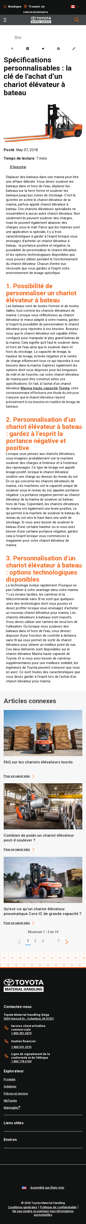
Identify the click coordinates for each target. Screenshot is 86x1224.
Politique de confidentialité (58, 1207)
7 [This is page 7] (58, 941)
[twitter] (43, 48)
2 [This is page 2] (35, 941)
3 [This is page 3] (43, 941)
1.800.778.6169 (21, 1061)
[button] (19, 942)
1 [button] (28, 941)
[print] (58, 48)
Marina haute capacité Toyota (45, 388)
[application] (43, 744)
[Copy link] (73, 48)
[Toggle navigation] (5, 20)
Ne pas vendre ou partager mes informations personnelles (43, 1212)
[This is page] (66, 942)
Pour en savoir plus (17, 776)
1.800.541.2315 (21, 1047)
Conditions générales (22, 1207)
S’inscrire (18, 167)
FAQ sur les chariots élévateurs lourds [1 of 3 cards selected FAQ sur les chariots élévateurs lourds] (38, 762)
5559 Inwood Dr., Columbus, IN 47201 (29, 1018)
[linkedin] (27, 48)
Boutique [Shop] (14, 6)
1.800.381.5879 (21, 1033)
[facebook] (12, 48)
